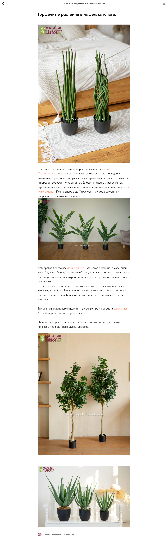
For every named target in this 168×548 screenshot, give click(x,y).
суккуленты (120, 308)
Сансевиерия (46, 173)
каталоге (107, 169)
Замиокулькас (75, 268)
